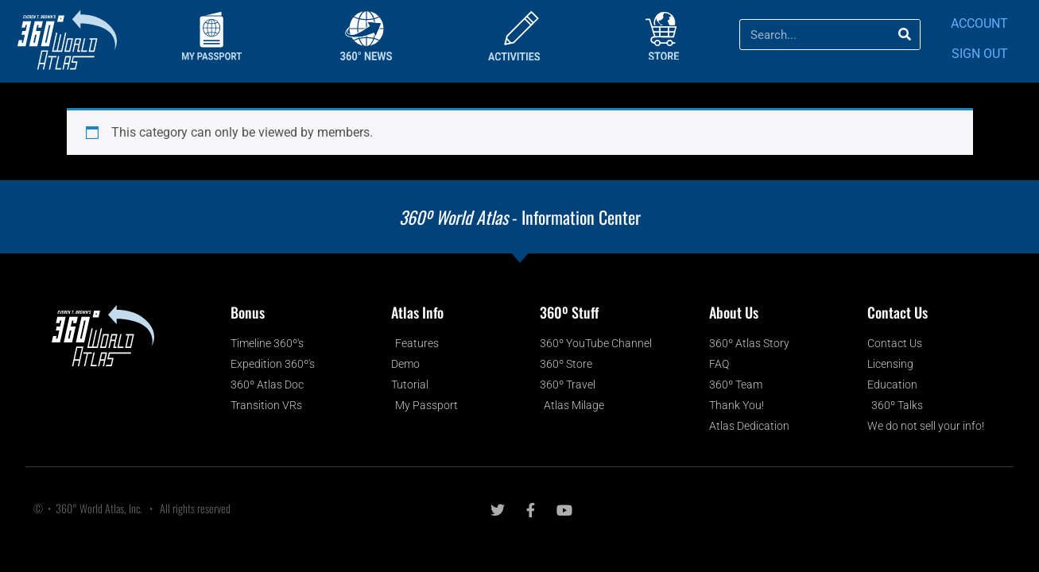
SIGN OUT (980, 53)
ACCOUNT (979, 23)
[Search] (904, 34)
